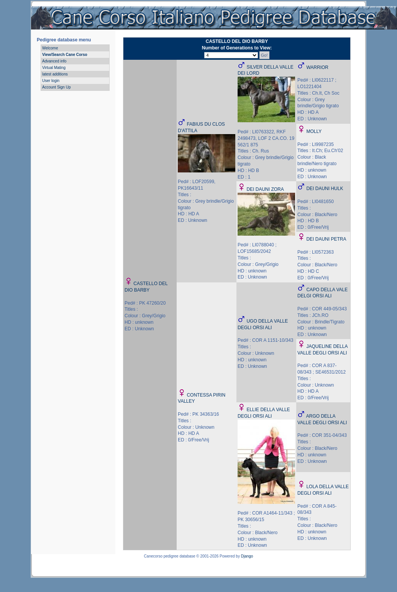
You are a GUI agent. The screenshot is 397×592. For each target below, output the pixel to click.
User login (50, 81)
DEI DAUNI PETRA (326, 239)
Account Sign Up (56, 87)
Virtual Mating (54, 68)
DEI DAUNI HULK (324, 188)
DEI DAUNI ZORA (265, 189)
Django (247, 556)
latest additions (55, 74)
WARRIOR (317, 67)
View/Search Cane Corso (64, 54)
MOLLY (314, 131)
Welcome (50, 48)
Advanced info (54, 61)
